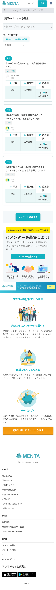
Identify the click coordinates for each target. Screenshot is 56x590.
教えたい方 (7, 476)
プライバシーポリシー (12, 532)
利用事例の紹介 (9, 490)
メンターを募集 (9, 550)
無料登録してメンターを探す (28, 430)
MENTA (29, 584)
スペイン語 (10, 174)
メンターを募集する (28, 217)
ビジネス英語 (11, 71)
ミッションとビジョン (12, 504)
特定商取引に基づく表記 (13, 527)
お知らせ (6, 499)
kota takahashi (15, 75)
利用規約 (6, 522)
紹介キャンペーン (10, 495)
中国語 (9, 122)
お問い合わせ (8, 508)
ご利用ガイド (8, 485)
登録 (42, 3)
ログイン (32, 3)
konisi (12, 127)
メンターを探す (9, 545)
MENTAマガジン (9, 559)
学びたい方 (7, 480)
